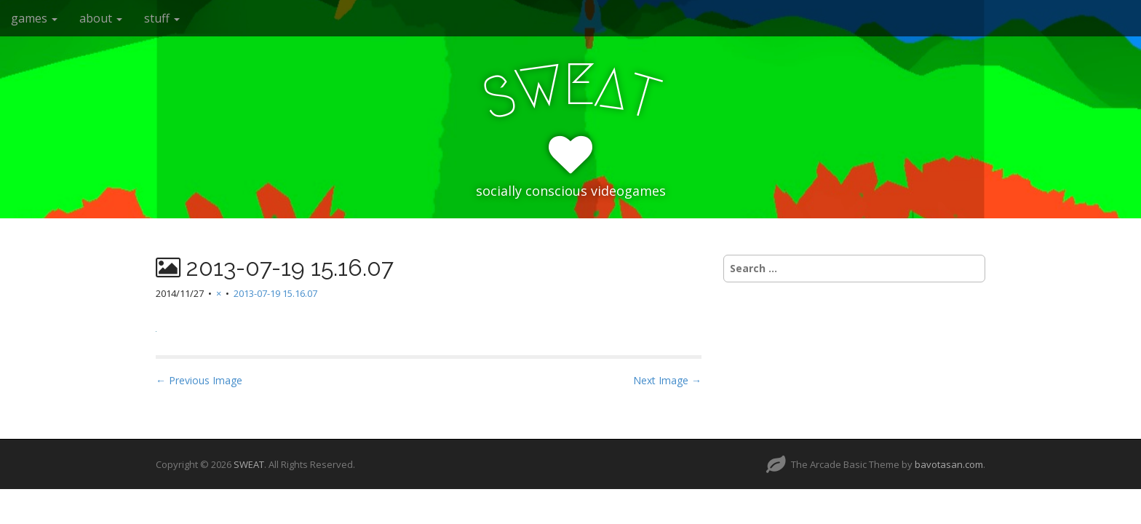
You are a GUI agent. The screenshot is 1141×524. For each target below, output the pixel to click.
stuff (162, 18)
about (100, 18)
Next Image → (667, 380)
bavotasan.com (949, 464)
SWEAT (249, 464)
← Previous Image (199, 380)
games (34, 18)
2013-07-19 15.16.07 (275, 293)
